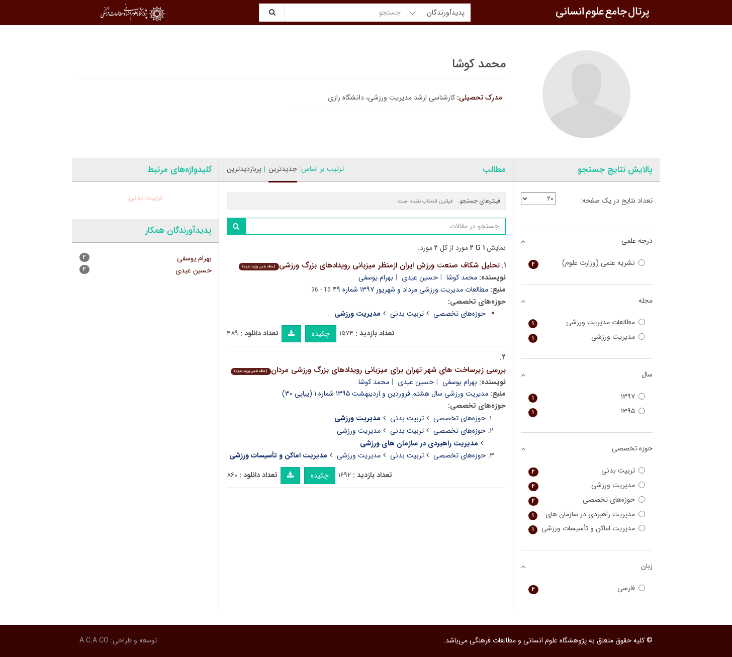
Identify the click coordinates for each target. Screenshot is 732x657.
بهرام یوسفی (375, 277)
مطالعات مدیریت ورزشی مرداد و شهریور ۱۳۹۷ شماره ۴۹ (410, 289)
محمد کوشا (461, 277)
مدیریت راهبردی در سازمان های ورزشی (587, 514)
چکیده (321, 333)
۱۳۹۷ (587, 397)
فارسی (587, 588)
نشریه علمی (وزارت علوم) (587, 263)
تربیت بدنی (407, 313)
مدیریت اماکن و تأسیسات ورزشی (587, 528)
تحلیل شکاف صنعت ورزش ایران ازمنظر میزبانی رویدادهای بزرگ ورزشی (369, 265)
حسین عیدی (420, 277)
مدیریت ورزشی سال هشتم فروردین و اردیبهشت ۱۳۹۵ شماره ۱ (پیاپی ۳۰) (385, 393)
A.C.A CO (94, 640)
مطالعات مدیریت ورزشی (587, 322)
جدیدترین (282, 168)
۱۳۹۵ (587, 411)
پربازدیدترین (244, 168)
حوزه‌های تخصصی (459, 313)
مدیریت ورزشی (359, 430)
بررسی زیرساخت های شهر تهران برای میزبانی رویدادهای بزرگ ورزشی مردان (368, 370)
